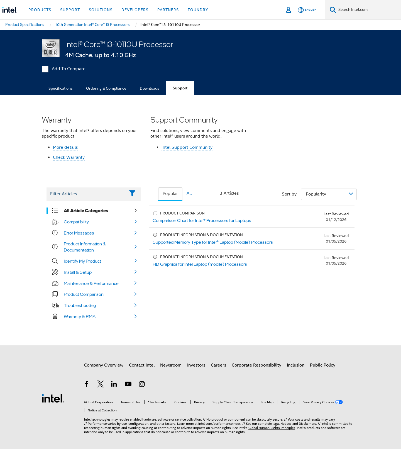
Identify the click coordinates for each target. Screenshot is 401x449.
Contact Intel (142, 365)
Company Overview (103, 365)
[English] (307, 9)
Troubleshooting (80, 305)
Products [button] (39, 9)
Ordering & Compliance (106, 88)
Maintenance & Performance (91, 283)
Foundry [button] (198, 9)
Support (180, 88)
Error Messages (79, 233)
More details (65, 147)
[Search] (333, 9)
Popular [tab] (170, 193)
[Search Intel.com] (368, 10)
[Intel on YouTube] (128, 385)
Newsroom (171, 365)
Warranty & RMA (80, 316)
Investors (196, 365)
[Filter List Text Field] (86, 194)
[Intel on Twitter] (100, 385)
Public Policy (322, 365)
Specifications (60, 88)
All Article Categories (86, 210)
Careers (218, 365)
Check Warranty (69, 157)
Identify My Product (82, 261)
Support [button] (70, 9)
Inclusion (295, 365)
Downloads (149, 88)
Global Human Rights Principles (271, 428)
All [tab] (189, 193)
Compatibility (76, 221)
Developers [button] (134, 9)
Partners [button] (168, 9)
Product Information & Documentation (85, 247)
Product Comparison (84, 294)
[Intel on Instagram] (141, 385)
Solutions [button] (101, 9)
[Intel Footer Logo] (53, 398)
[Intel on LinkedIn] (114, 385)
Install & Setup (78, 272)
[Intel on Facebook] (86, 385)
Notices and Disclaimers (298, 423)
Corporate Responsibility (256, 365)
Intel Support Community (187, 147)
